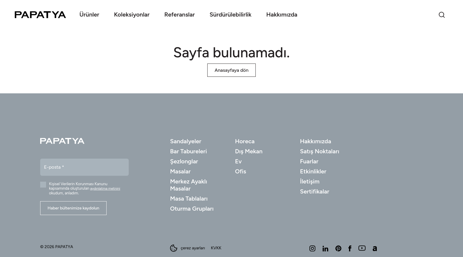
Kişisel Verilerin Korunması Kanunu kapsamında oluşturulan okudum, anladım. (84, 188)
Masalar (180, 171)
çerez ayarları (187, 248)
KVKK (216, 248)
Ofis (240, 171)
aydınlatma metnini (105, 188)
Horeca (245, 141)
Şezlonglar (184, 161)
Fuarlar (309, 161)
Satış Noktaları (319, 151)
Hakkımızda (315, 141)
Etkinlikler (313, 171)
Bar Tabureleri (188, 151)
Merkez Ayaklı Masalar (188, 185)
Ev (238, 161)
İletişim (309, 181)
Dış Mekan (249, 151)
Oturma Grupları (192, 208)
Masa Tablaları (189, 198)
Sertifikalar (314, 191)
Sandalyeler (185, 141)
